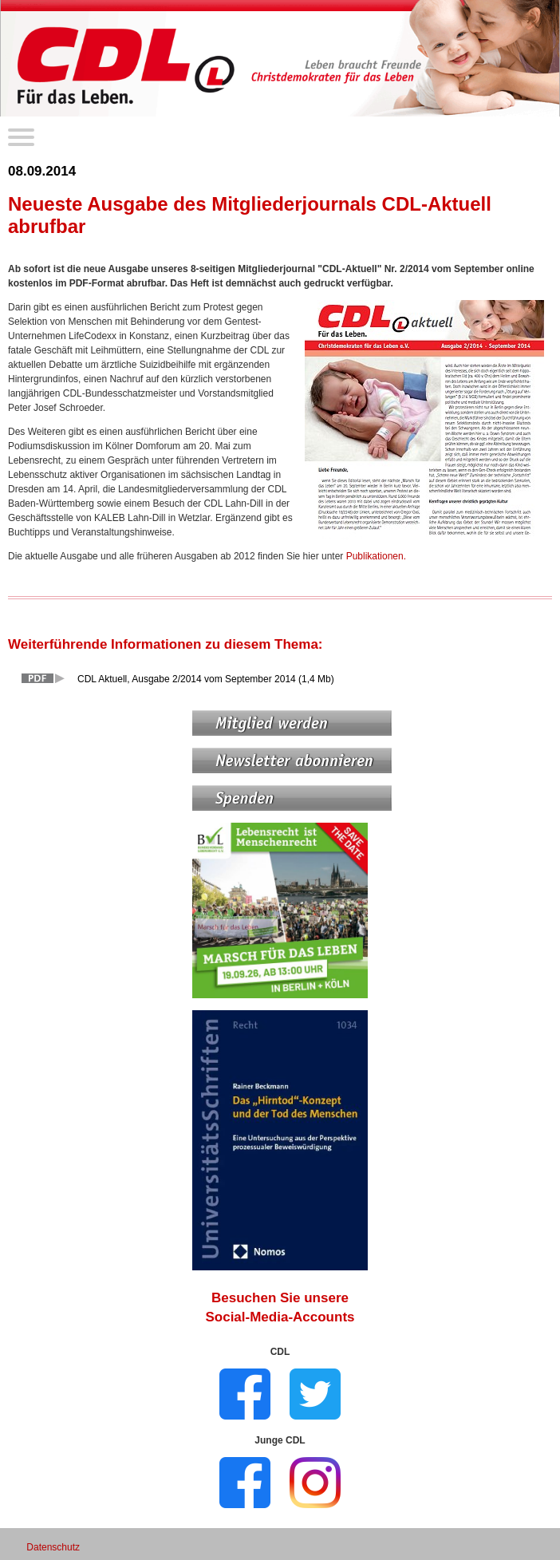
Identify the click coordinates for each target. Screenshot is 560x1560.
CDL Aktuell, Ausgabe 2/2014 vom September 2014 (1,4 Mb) (205, 679)
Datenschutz (53, 1547)
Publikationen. (376, 556)
